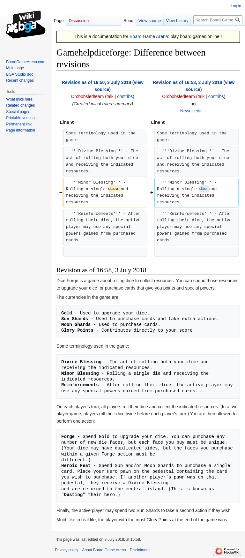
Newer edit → (193, 110)
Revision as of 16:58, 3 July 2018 (187, 82)
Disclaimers (140, 550)
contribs (125, 96)
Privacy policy (66, 550)
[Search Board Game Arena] (217, 19)
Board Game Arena (149, 36)
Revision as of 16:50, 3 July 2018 (96, 82)
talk (110, 96)
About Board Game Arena (104, 550)
